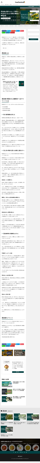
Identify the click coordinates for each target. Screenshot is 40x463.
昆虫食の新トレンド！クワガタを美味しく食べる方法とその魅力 (6, 437)
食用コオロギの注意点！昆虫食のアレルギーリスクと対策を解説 (19, 390)
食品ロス (12, 4)
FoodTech (2, 4)
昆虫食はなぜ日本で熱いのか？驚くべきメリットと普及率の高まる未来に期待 (10, 82)
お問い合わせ (20, 457)
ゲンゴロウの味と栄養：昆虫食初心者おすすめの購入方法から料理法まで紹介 (33, 424)
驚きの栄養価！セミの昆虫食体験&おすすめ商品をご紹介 (19, 397)
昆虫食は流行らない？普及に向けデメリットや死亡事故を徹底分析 (27, 25)
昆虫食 (8, 18)
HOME (3, 25)
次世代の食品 (7, 4)
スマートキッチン (18, 4)
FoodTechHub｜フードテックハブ (23, 460)
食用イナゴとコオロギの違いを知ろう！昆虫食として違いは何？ (20, 423)
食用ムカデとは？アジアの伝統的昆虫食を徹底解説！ (6, 423)
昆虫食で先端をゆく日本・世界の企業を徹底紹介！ (19, 382)
